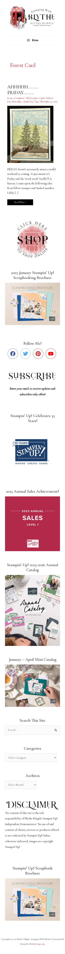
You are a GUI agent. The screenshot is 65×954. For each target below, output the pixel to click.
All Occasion (32, 98)
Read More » (22, 201)
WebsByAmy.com (37, 944)
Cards (41, 98)
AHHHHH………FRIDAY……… (22, 90)
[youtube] (52, 353)
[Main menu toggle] (32, 40)
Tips (36, 101)
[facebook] (14, 353)
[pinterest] (39, 353)
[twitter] (26, 353)
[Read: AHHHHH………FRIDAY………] (32, 134)
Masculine (17, 101)
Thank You (28, 101)
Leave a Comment (15, 98)
